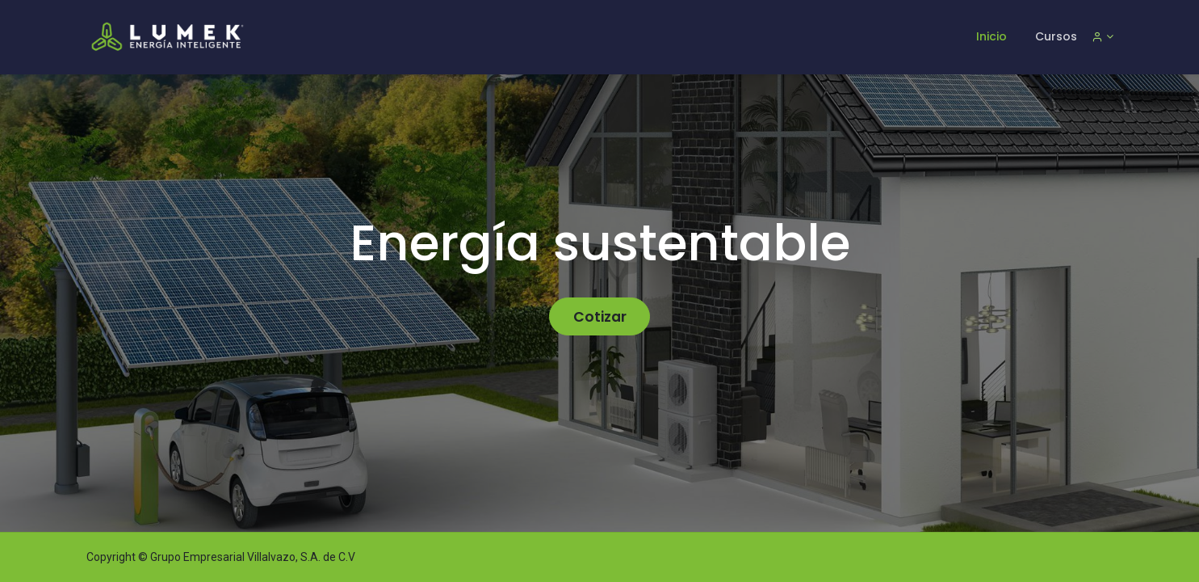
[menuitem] (991, 37)
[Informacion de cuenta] (1102, 36)
